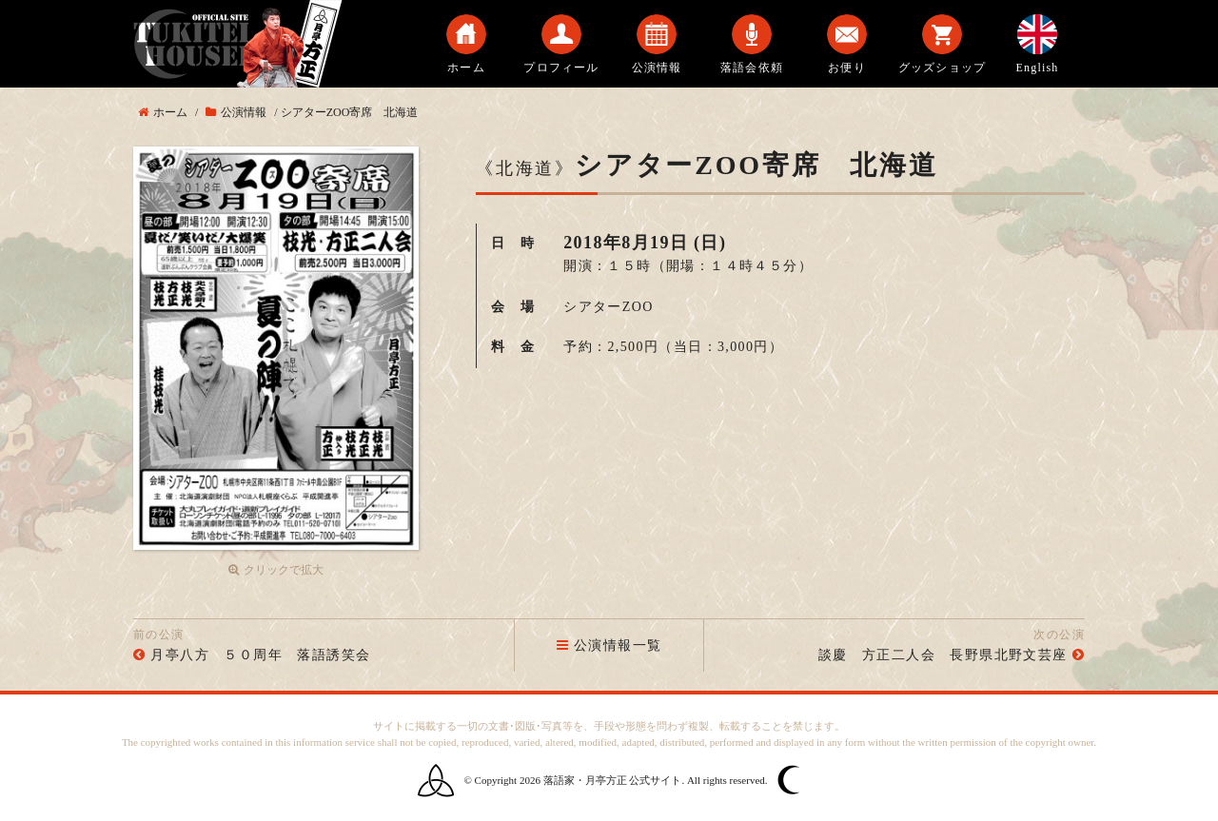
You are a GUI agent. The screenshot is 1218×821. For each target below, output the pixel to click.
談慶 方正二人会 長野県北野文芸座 (943, 655)
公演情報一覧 (609, 645)
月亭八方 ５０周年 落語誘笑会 (260, 655)
